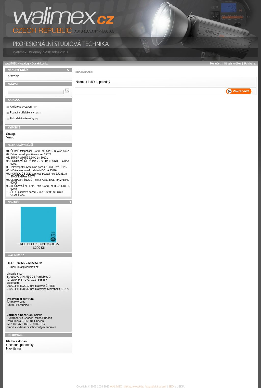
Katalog (24, 63)
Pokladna (249, 63)
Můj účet (215, 63)
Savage (11, 134)
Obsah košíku (40, 63)
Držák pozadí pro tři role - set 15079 (30, 154)
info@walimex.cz (27, 266)
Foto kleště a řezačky (24, 118)
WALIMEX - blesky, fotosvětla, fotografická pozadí (138, 386)
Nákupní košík (18, 70)
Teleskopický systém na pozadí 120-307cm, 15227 (39, 167)
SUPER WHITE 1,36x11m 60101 (29, 157)
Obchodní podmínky (19, 345)
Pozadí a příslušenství (25, 112)
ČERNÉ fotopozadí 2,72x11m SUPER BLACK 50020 (40, 151)
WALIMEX (11, 63)
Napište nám (14, 348)
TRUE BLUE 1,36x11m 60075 (38, 244)
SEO (171, 386)
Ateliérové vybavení (23, 106)
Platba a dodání (17, 341)
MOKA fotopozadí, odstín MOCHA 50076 (33, 170)
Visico (10, 137)
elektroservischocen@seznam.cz (35, 327)
